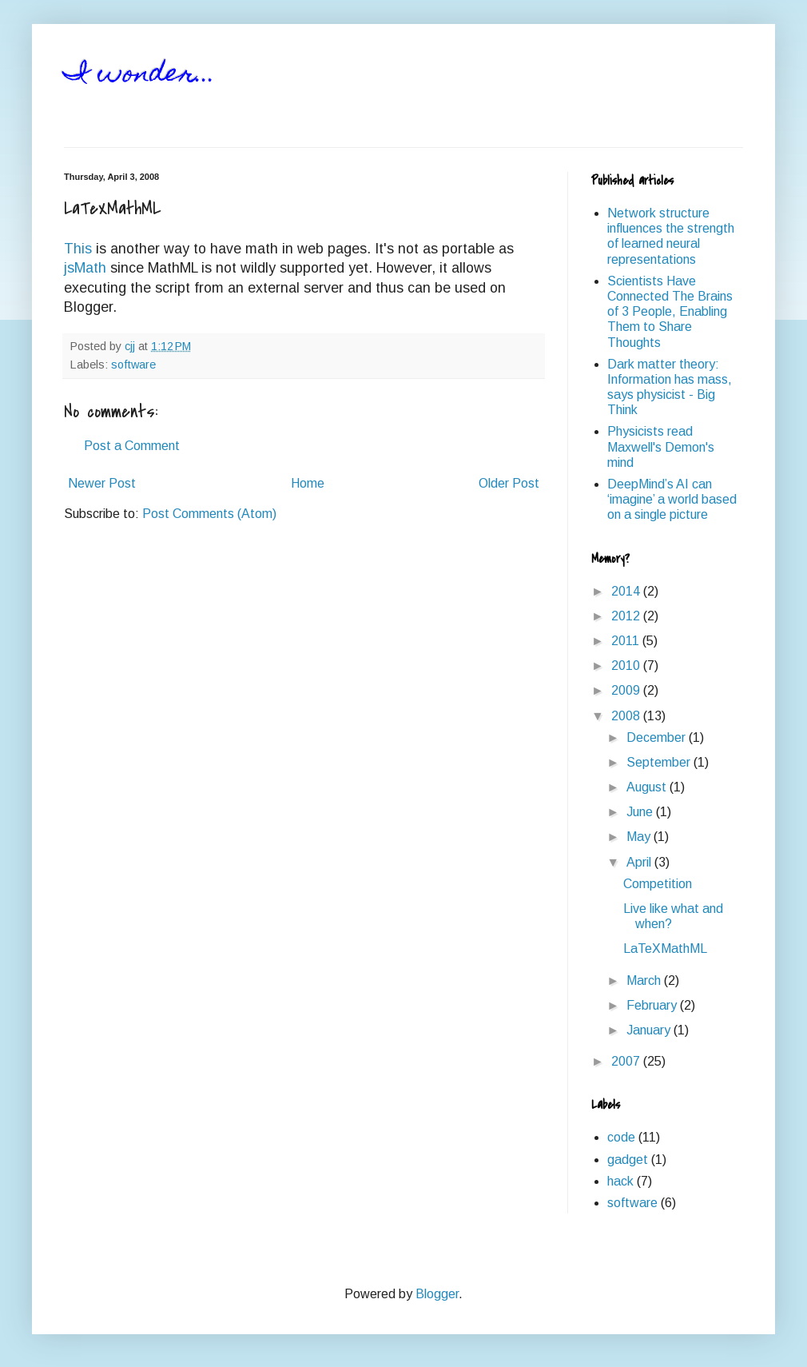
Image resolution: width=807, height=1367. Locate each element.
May (640, 836)
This (78, 249)
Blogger (437, 1294)
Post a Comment (132, 445)
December (657, 737)
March (645, 980)
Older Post (509, 483)
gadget (627, 1159)
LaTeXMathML (665, 948)
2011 (626, 641)
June (641, 812)
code (621, 1137)
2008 (627, 716)
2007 (627, 1061)
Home (307, 483)
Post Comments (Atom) (209, 513)
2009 (627, 690)
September (660, 762)
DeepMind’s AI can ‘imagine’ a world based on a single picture (672, 499)
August (648, 787)
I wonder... (140, 75)
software (133, 364)
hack (620, 1181)
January (650, 1030)
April (640, 862)
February (653, 1005)
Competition (657, 884)
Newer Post (102, 483)
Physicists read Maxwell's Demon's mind (660, 446)
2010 (627, 665)
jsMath (85, 268)
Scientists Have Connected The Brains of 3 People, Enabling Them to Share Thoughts (670, 311)
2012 (627, 616)
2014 (627, 591)
